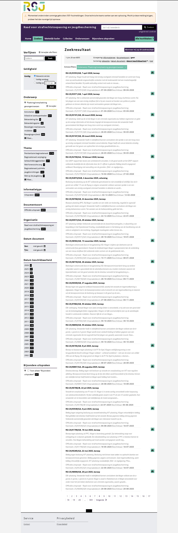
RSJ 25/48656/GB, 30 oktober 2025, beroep (103, 334)
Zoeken (150, 27)
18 (68, 500)
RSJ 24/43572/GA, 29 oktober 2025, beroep (103, 229)
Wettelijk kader (52, 38)
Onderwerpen (82, 38)
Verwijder (52, 106)
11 (115, 496)
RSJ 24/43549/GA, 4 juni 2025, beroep (103, 418)
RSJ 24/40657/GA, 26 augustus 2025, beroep (103, 376)
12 (120, 496)
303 (91, 500)
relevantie (106, 61)
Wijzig (44, 245)
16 (143, 496)
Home (28, 38)
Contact (27, 524)
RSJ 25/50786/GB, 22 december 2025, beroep (103, 208)
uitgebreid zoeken (147, 31)
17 (149, 496)
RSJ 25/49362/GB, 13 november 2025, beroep (103, 250)
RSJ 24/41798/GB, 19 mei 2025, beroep (103, 438)
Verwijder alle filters (49, 52)
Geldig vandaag (42, 79)
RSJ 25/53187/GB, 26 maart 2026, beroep (103, 145)
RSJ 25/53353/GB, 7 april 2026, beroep (103, 82)
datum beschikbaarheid (136, 61)
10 (109, 496)
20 (79, 500)
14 (132, 496)
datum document (118, 61)
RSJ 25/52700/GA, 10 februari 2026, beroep (103, 166)
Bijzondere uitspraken (103, 38)
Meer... (30, 138)
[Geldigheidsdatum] (49, 83)
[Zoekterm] (121, 27)
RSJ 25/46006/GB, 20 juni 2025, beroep (103, 480)
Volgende (100, 500)
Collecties (67, 38)
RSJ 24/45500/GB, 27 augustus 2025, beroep (103, 292)
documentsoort (123, 57)
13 (126, 496)
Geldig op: (40, 83)
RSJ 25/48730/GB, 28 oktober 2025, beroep (103, 271)
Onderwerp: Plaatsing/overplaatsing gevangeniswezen (100, 67)
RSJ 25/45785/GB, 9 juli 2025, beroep (103, 355)
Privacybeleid (62, 524)
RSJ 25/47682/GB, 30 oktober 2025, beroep (103, 313)
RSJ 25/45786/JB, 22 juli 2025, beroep (103, 397)
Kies (56, 82)
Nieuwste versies (43, 76)
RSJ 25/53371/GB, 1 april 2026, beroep (103, 103)
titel (151, 61)
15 (138, 496)
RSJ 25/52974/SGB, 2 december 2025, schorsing (103, 187)
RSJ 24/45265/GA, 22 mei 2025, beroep (103, 459)
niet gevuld (38, 246)
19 (74, 500)
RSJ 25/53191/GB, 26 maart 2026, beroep (103, 124)
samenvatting (152, 72)
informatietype (109, 57)
